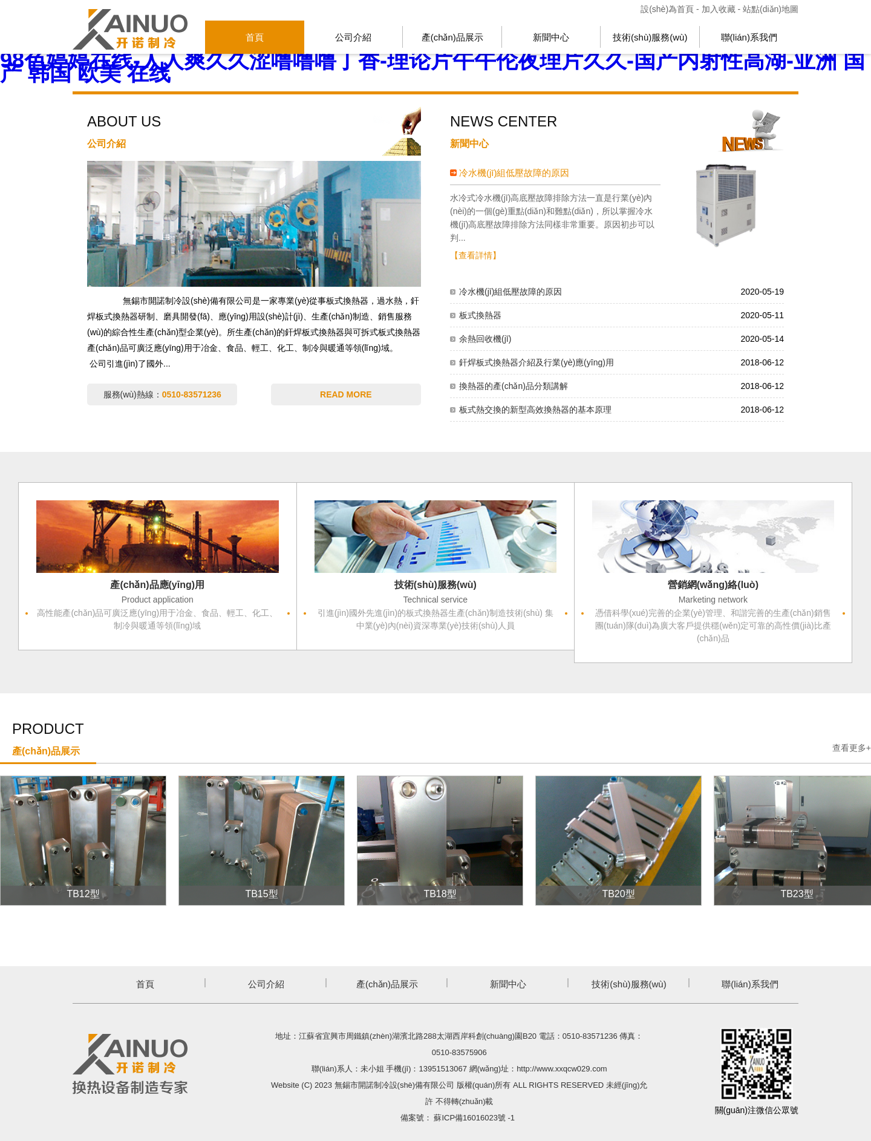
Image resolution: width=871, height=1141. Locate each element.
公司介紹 (353, 37)
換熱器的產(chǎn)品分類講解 (513, 386)
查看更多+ (851, 748)
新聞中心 (551, 37)
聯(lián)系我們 (749, 37)
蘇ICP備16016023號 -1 (474, 1117)
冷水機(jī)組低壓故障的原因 (514, 173)
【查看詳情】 (475, 255)
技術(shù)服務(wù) (650, 37)
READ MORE (346, 394)
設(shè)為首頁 (668, 9)
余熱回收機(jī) (485, 339)
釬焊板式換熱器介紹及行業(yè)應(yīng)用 (536, 362)
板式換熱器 (480, 315)
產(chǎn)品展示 (452, 37)
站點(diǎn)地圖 (770, 9)
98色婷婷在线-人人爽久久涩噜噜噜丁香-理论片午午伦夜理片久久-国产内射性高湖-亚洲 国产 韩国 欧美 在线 (432, 66)
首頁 (255, 37)
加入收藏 (719, 9)
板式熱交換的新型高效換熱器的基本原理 (535, 409)
